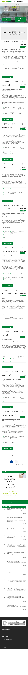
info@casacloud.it (8, 639)
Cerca (6, 19)
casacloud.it (13, 647)
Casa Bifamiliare (6, 132)
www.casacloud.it (8, 641)
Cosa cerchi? (7, 10)
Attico (3, 298)
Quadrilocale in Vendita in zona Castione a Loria (12, 172)
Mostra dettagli (8, 77)
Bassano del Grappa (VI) (9, 209)
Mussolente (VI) (7, 127)
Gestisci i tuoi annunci (17, 1)
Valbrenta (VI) (6, 375)
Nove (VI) (5, 335)
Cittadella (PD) (6, 45)
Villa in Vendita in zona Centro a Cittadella (11, 49)
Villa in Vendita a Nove (7, 339)
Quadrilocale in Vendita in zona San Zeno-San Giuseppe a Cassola (12, 90)
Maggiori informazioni (11, 4)
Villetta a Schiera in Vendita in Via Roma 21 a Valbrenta (11, 380)
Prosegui (20, 4)
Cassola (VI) (6, 85)
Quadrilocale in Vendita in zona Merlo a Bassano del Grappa (13, 214)
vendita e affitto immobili (14, 27)
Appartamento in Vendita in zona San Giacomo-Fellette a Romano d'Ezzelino (13, 420)
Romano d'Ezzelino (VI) (9, 415)
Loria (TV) (5, 167)
